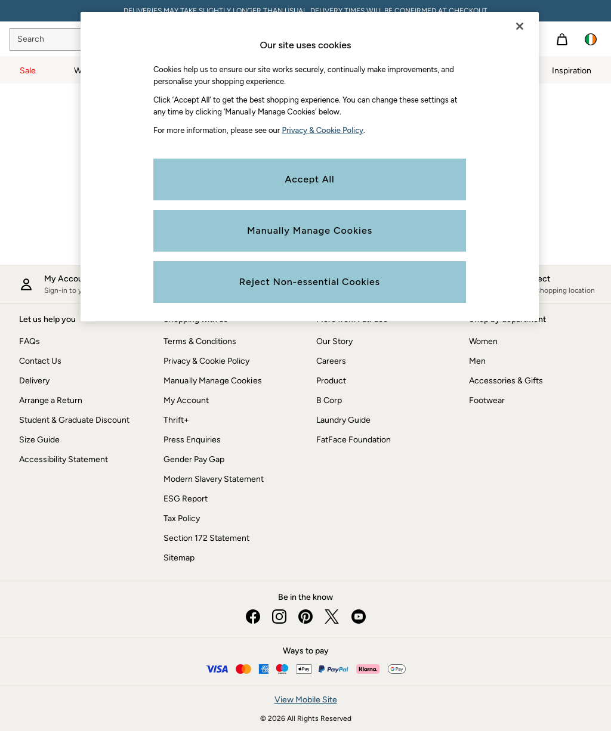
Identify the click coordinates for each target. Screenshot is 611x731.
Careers (331, 361)
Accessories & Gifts (506, 381)
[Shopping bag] (562, 39)
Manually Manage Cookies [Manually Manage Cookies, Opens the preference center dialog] (309, 230)
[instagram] (279, 616)
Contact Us (40, 361)
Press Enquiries (192, 440)
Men (477, 361)
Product (331, 381)
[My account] (76, 284)
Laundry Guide (343, 420)
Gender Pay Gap (193, 459)
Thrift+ (176, 420)
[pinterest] (305, 616)
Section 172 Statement (206, 538)
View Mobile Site (305, 700)
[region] (310, 166)
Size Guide (39, 440)
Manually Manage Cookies (212, 381)
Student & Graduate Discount (74, 420)
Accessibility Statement (63, 459)
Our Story (334, 341)
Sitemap (179, 558)
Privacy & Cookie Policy (206, 361)
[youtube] (358, 616)
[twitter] (332, 616)
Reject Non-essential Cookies (309, 281)
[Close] (520, 26)
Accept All (310, 179)
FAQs (29, 341)
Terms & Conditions (199, 341)
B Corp (329, 400)
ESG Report (185, 499)
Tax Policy (181, 518)
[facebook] (253, 616)
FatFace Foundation (353, 440)
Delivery (34, 381)
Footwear (487, 400)
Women (483, 341)
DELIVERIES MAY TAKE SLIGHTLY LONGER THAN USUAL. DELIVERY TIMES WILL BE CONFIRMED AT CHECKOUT (305, 11)
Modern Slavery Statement (213, 479)
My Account (186, 400)
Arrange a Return (50, 400)
